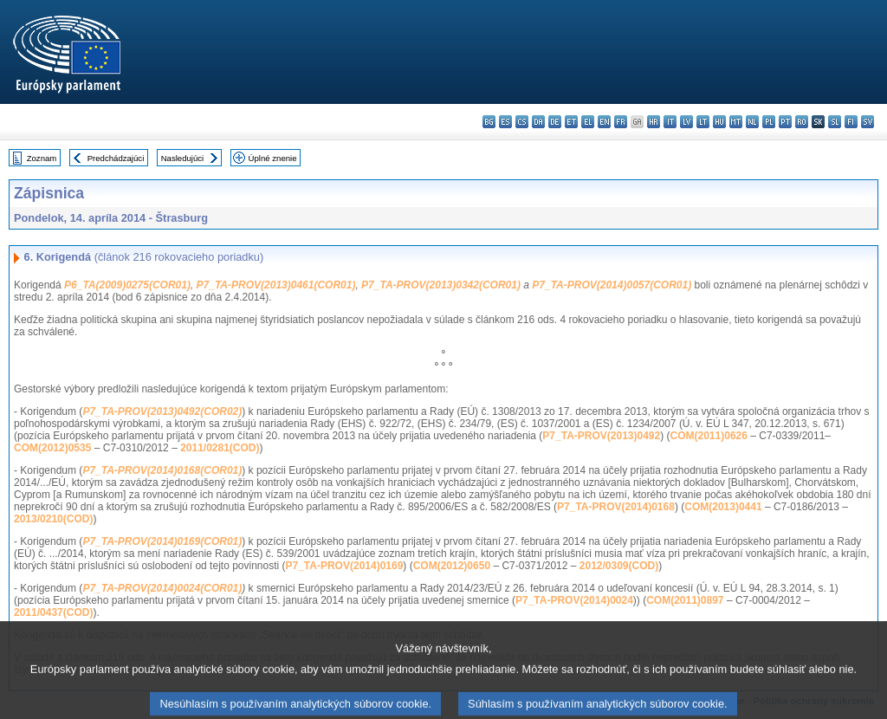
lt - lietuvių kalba (702, 121)
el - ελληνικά (587, 121)
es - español (505, 121)
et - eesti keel (571, 121)
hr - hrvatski (653, 121)
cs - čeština (521, 121)
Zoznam (42, 158)
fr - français (620, 121)
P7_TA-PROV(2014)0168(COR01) (162, 470)
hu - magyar (719, 121)
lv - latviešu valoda (686, 121)
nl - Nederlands (752, 121)
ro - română (801, 121)
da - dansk (538, 121)
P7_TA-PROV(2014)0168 (616, 507)
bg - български (488, 121)
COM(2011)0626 (709, 436)
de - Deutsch (554, 121)
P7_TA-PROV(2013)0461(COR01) (276, 285)
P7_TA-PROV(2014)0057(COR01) (611, 285)
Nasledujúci (182, 158)
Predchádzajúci (116, 158)
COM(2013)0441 (722, 507)
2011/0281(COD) (219, 448)
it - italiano (670, 121)
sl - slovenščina (834, 121)
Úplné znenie (273, 158)
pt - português (785, 121)
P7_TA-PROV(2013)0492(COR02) (162, 411)
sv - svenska (867, 121)
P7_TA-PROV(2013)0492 (601, 436)
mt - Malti (735, 121)
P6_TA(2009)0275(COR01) (127, 285)
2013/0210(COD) (53, 519)
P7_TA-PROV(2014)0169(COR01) (162, 541)
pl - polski (768, 121)
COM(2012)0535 (52, 448)
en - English (604, 121)
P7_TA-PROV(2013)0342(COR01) (441, 285)
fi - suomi (851, 121)
